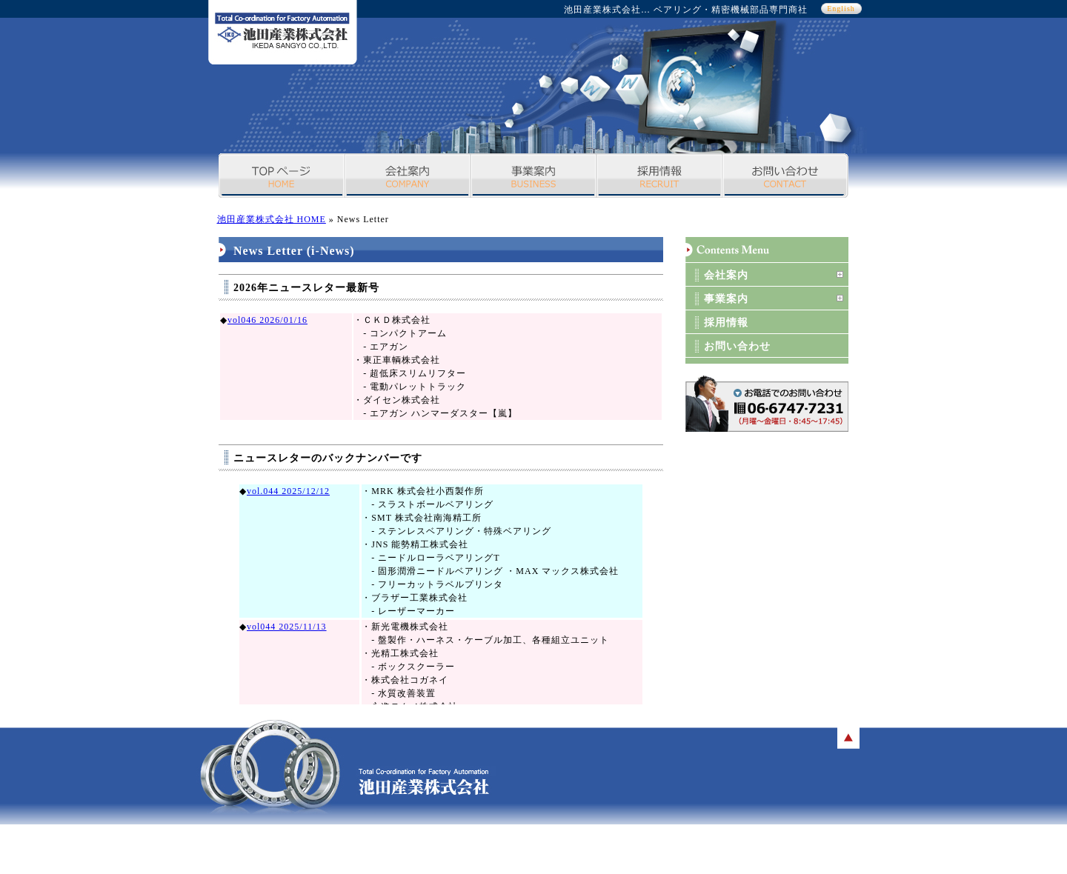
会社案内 (408, 175)
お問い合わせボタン (766, 404)
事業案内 (533, 175)
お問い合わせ (785, 175)
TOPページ (282, 175)
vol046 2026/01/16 (267, 320)
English (841, 8)
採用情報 (659, 175)
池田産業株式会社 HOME (271, 219)
